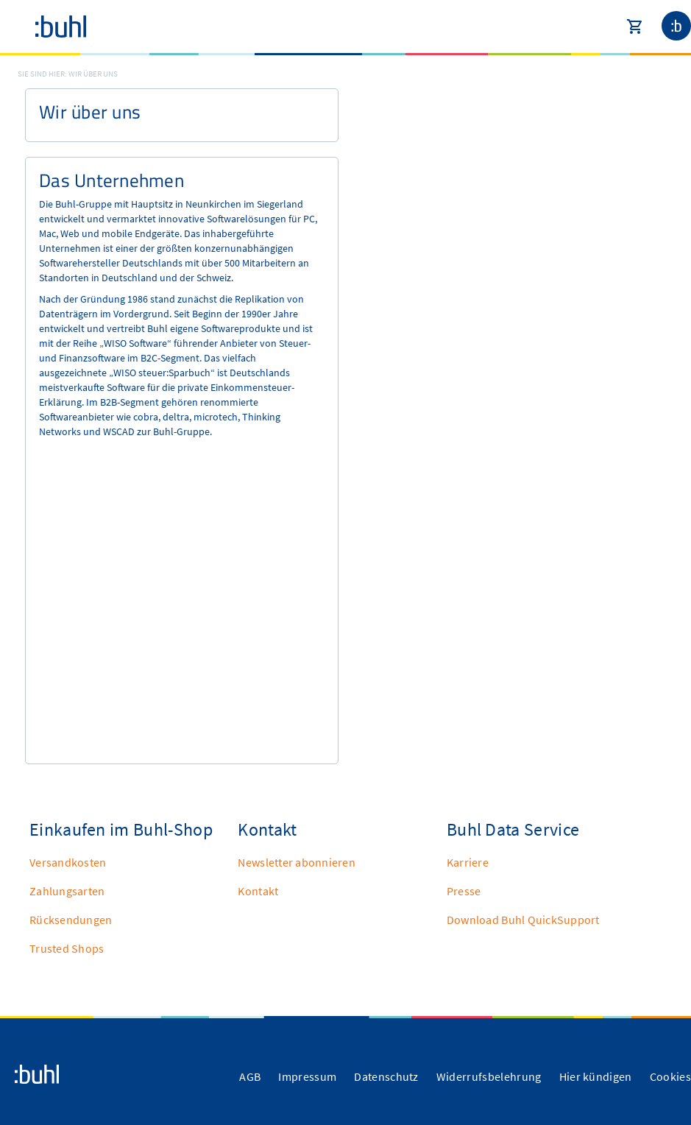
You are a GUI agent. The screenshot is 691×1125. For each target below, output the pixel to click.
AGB (250, 1076)
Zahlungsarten (66, 891)
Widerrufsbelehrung (489, 1076)
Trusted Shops (66, 948)
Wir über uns (93, 73)
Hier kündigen (595, 1076)
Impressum (307, 1076)
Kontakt (258, 891)
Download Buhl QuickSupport (523, 919)
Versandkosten (67, 862)
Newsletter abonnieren (296, 862)
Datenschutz (386, 1076)
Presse (464, 891)
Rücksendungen (70, 919)
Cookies (670, 1076)
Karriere (468, 862)
